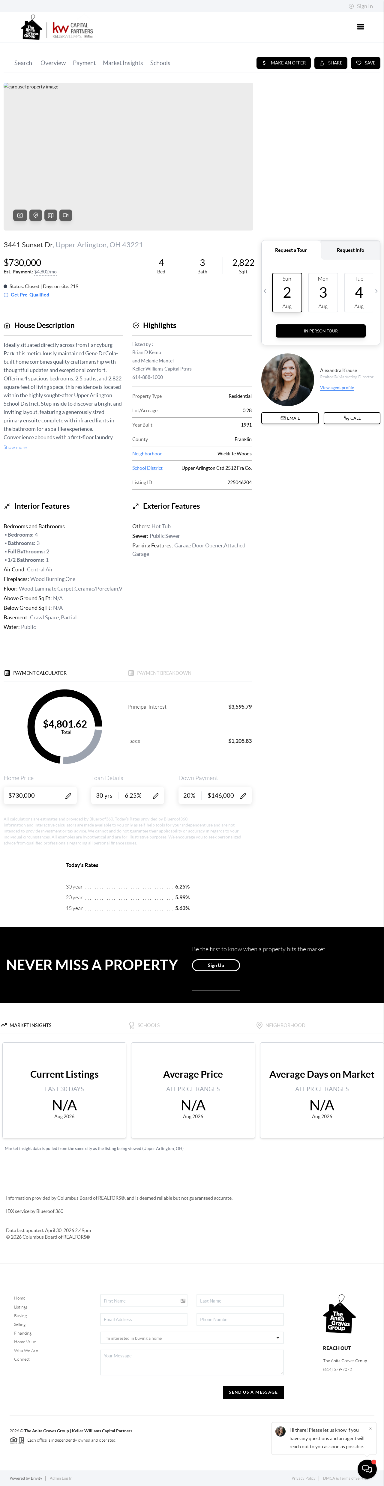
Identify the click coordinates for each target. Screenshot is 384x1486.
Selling (20, 1324)
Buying (20, 1315)
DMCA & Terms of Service (345, 1478)
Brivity (36, 1478)
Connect (22, 1359)
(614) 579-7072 (337, 1369)
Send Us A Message (253, 1392)
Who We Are (26, 1350)
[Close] (370, 1428)
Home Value (25, 1341)
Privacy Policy (304, 1478)
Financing (23, 1333)
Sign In (361, 6)
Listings (21, 1307)
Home (19, 1298)
